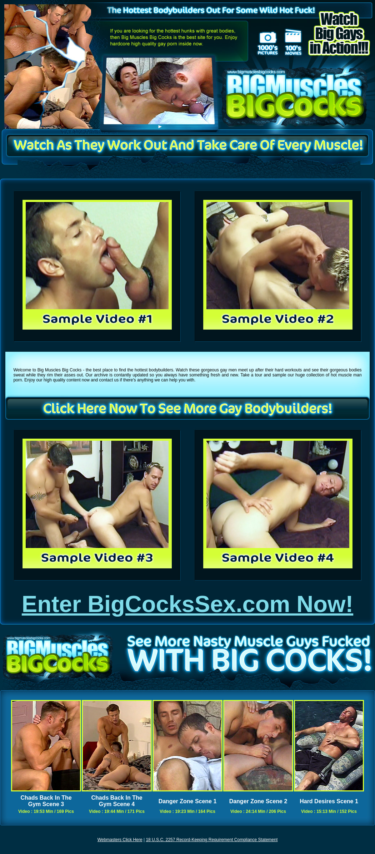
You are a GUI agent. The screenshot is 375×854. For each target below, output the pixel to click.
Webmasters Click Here (120, 839)
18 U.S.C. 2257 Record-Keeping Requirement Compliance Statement (212, 839)
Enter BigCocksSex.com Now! (187, 604)
